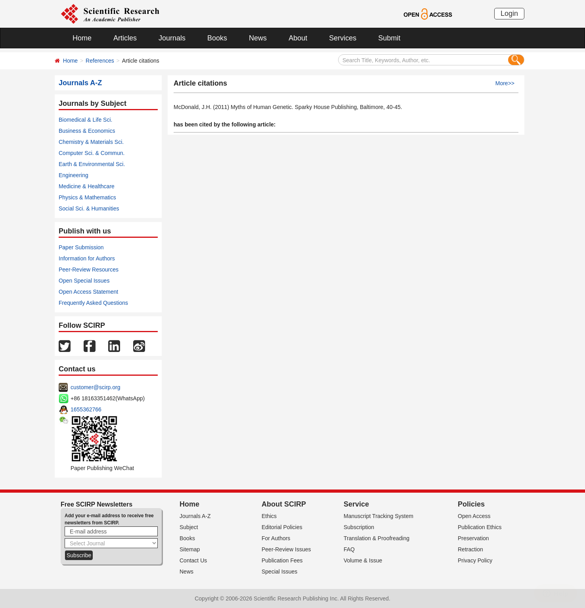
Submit (389, 38)
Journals (172, 38)
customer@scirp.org (95, 387)
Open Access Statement (88, 292)
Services (342, 38)
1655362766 (86, 409)
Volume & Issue (363, 560)
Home (82, 38)
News (258, 38)
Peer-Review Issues (286, 549)
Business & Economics (87, 131)
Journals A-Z (195, 516)
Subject (189, 527)
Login (509, 13)
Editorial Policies (282, 527)
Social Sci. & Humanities (89, 208)
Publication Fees (282, 560)
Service (356, 504)
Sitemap (190, 549)
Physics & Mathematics (87, 197)
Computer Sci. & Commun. (92, 153)
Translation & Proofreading (376, 538)
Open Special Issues (84, 280)
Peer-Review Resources (89, 269)
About (298, 38)
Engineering (73, 175)
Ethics (269, 516)
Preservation (473, 538)
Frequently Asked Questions (93, 303)
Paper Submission (81, 247)
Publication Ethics (480, 527)
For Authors (276, 538)
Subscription (359, 527)
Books (217, 38)
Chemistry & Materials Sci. (91, 142)
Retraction (470, 549)
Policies (471, 504)
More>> (504, 83)
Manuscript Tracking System (378, 516)
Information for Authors (87, 258)
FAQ (349, 549)
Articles (125, 38)
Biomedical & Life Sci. (85, 120)
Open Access (474, 516)
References (100, 60)
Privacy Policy (475, 560)
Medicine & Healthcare (87, 186)
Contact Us (193, 560)
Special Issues (279, 571)
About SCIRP (284, 504)
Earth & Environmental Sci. (92, 164)
